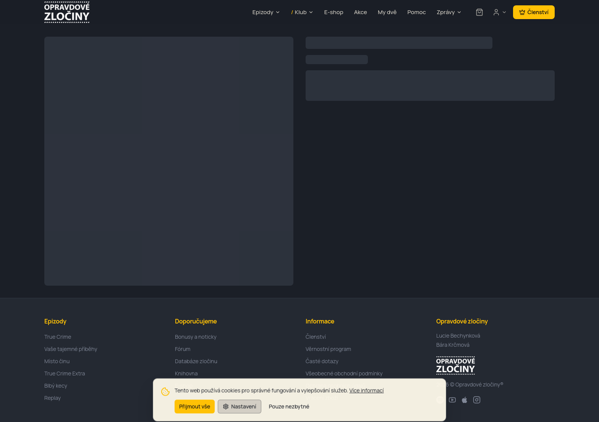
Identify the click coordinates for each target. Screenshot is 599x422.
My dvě (387, 12)
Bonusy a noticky (196, 336)
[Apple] (464, 400)
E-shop (333, 12)
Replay (52, 397)
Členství (534, 12)
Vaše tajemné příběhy (70, 348)
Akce (360, 12)
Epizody (266, 12)
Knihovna (186, 373)
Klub (302, 12)
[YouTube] (452, 400)
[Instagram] (477, 400)
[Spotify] (440, 400)
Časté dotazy (322, 361)
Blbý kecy (55, 385)
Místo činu (57, 361)
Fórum (182, 348)
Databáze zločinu (196, 361)
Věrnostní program (328, 348)
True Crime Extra (64, 373)
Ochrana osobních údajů (335, 385)
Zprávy (449, 12)
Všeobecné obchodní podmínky (344, 373)
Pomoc (416, 12)
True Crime (57, 336)
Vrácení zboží (322, 397)
